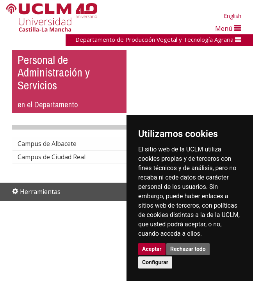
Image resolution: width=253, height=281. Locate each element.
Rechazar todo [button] (188, 249)
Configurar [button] (155, 262)
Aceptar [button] (152, 249)
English (232, 16)
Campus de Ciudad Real (58, 157)
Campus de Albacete (53, 143)
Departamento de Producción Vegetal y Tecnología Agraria (158, 39)
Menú (228, 28)
